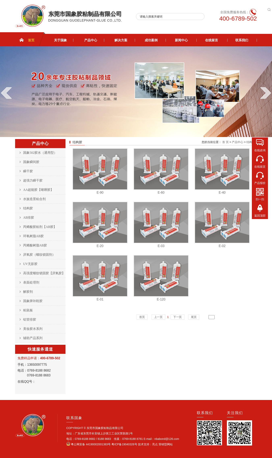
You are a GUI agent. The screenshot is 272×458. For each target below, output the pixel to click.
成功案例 (151, 40)
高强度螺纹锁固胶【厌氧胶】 (44, 273)
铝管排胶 (29, 319)
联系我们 (241, 40)
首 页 (225, 142)
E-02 (222, 246)
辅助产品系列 (33, 338)
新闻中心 (181, 40)
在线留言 (211, 40)
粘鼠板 (28, 310)
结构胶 (28, 208)
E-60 (161, 192)
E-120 (161, 299)
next (265, 93)
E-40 (222, 192)
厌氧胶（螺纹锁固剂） (39, 254)
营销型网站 (165, 444)
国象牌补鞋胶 (33, 301)
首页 (31, 40)
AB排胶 (28, 217)
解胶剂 (28, 291)
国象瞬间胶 (31, 162)
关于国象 (60, 40)
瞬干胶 (28, 171)
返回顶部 (260, 215)
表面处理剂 (31, 282)
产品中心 (90, 40)
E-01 (100, 299)
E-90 (100, 192)
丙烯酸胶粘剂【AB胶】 (40, 226)
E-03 (161, 246)
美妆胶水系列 (33, 328)
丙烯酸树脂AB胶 (35, 245)
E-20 (100, 246)
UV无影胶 (30, 264)
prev (6, 93)
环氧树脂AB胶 (33, 236)
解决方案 (120, 40)
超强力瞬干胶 (33, 180)
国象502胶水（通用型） (40, 152)
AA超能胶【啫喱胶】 (38, 189)
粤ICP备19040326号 (124, 444)
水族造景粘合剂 (34, 199)
